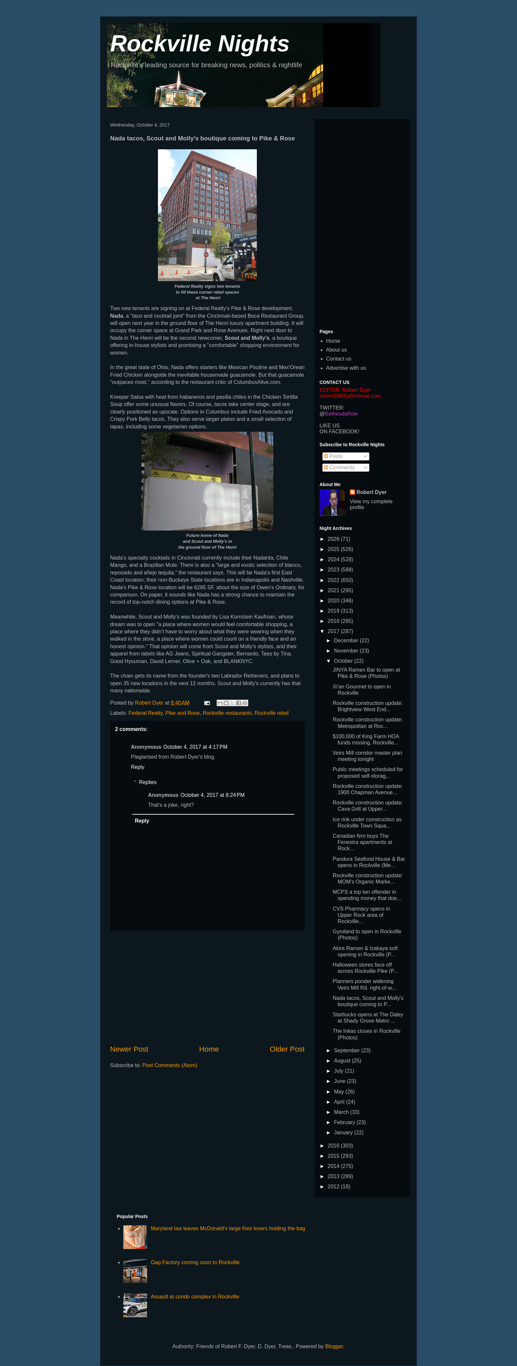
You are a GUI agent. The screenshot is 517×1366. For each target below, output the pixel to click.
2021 (334, 590)
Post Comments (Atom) (169, 1065)
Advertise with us (346, 368)
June (340, 1081)
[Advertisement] (207, 987)
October (344, 661)
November (347, 651)
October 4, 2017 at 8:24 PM (212, 795)
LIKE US (329, 425)
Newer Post (129, 1049)
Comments (339, 467)
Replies (148, 782)
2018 (334, 621)
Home (209, 1049)
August (343, 1060)
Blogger (334, 1346)
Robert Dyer (371, 492)
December (347, 640)
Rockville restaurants (227, 713)
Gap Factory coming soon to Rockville (195, 1262)
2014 (334, 1166)
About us (336, 350)
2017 (334, 631)
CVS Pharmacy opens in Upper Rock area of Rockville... (361, 915)
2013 (334, 1176)
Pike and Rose (183, 713)
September (347, 1050)
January (344, 1132)
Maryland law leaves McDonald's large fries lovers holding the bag (228, 1228)
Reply (137, 767)
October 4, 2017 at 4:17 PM (195, 747)
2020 (334, 600)
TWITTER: (332, 408)
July (339, 1071)
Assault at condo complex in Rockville (195, 1296)
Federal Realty (146, 713)
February (345, 1122)
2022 (334, 580)
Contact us (338, 359)
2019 (334, 611)
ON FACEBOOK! (339, 431)
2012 (334, 1186)
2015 (334, 1156)
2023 (334, 569)
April (340, 1102)
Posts (333, 456)
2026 (334, 539)
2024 (334, 559)
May (340, 1091)
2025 (334, 549)
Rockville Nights (200, 43)
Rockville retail (272, 713)
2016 (334, 1145)
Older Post (287, 1049)
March (342, 1112)
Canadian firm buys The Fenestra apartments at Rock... (362, 842)
